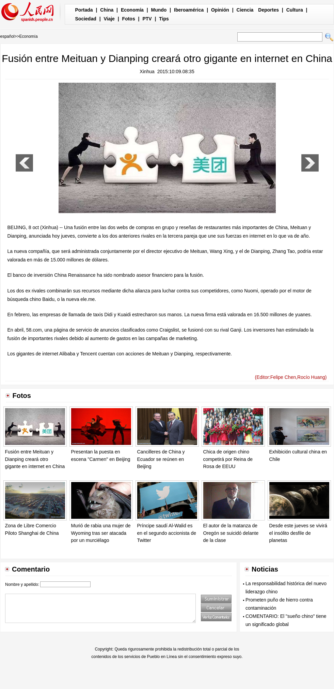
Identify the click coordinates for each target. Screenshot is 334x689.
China (106, 10)
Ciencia (245, 10)
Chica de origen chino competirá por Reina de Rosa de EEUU (228, 459)
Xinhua (147, 71)
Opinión (220, 10)
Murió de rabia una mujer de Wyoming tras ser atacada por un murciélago (101, 533)
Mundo (159, 10)
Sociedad (85, 18)
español (7, 36)
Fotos (128, 18)
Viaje (109, 18)
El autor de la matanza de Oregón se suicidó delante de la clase (231, 533)
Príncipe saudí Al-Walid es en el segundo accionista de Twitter (166, 533)
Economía (132, 10)
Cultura (294, 10)
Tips (164, 18)
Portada (84, 10)
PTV (147, 18)
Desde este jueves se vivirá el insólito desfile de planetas (298, 533)
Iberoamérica (189, 10)
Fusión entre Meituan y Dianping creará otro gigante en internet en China (35, 459)
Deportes (268, 10)
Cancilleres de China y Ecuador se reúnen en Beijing (161, 459)
